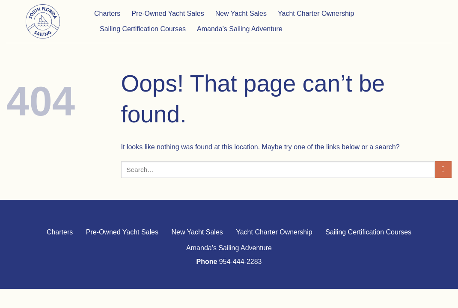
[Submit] (443, 169)
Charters (107, 13)
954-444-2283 (240, 261)
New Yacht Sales (241, 13)
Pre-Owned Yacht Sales (167, 13)
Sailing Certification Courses (143, 29)
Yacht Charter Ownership (316, 13)
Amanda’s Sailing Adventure (240, 29)
